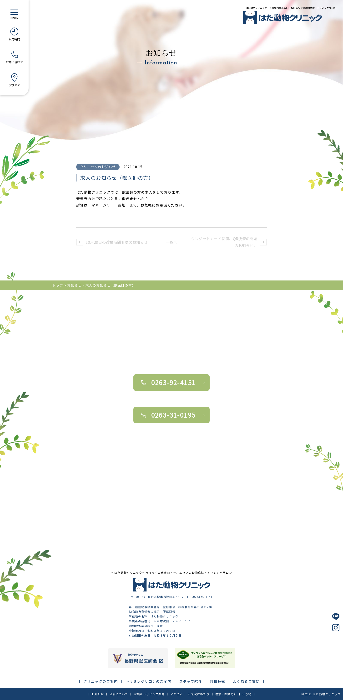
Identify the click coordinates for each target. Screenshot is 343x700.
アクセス (176, 694)
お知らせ (97, 694)
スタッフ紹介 (190, 681)
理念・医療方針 (226, 694)
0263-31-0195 (173, 414)
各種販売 (217, 681)
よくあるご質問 (246, 681)
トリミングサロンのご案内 (148, 681)
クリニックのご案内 (100, 681)
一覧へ (171, 242)
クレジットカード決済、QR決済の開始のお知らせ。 (224, 242)
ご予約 (247, 694)
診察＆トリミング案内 (149, 694)
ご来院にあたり (198, 694)
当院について (118, 694)
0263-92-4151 (173, 382)
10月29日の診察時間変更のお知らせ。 (118, 242)
